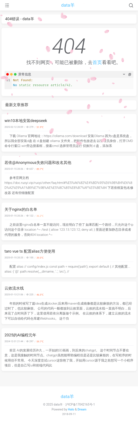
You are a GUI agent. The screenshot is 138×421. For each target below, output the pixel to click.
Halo (71, 409)
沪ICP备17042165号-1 (80, 404)
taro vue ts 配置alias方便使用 (30, 251)
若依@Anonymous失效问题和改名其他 (38, 162)
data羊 (68, 5)
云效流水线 (14, 288)
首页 (97, 62)
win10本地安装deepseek (26, 120)
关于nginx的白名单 (21, 209)
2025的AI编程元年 (20, 335)
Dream (81, 409)
